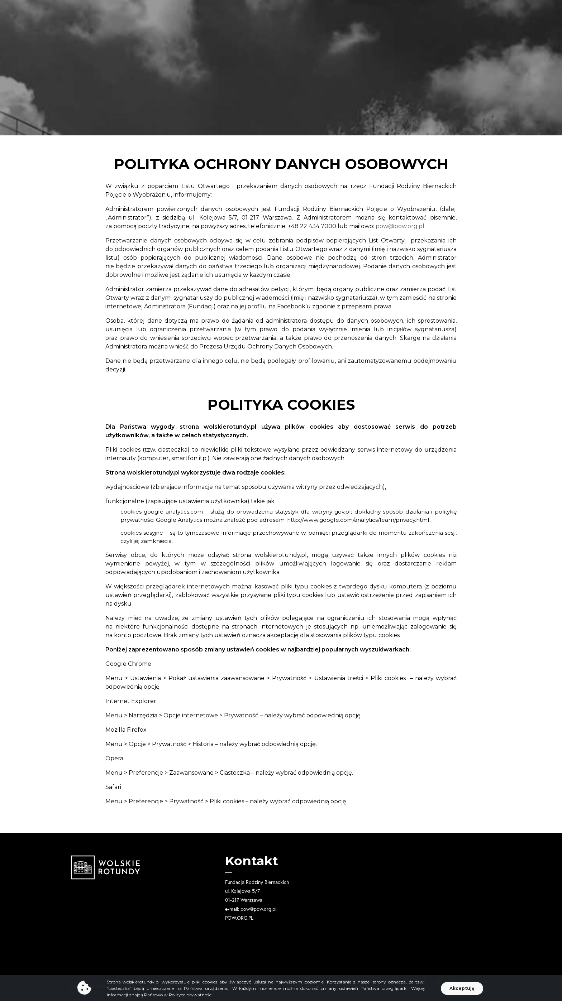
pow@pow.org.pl (400, 226)
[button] (462, 992)
